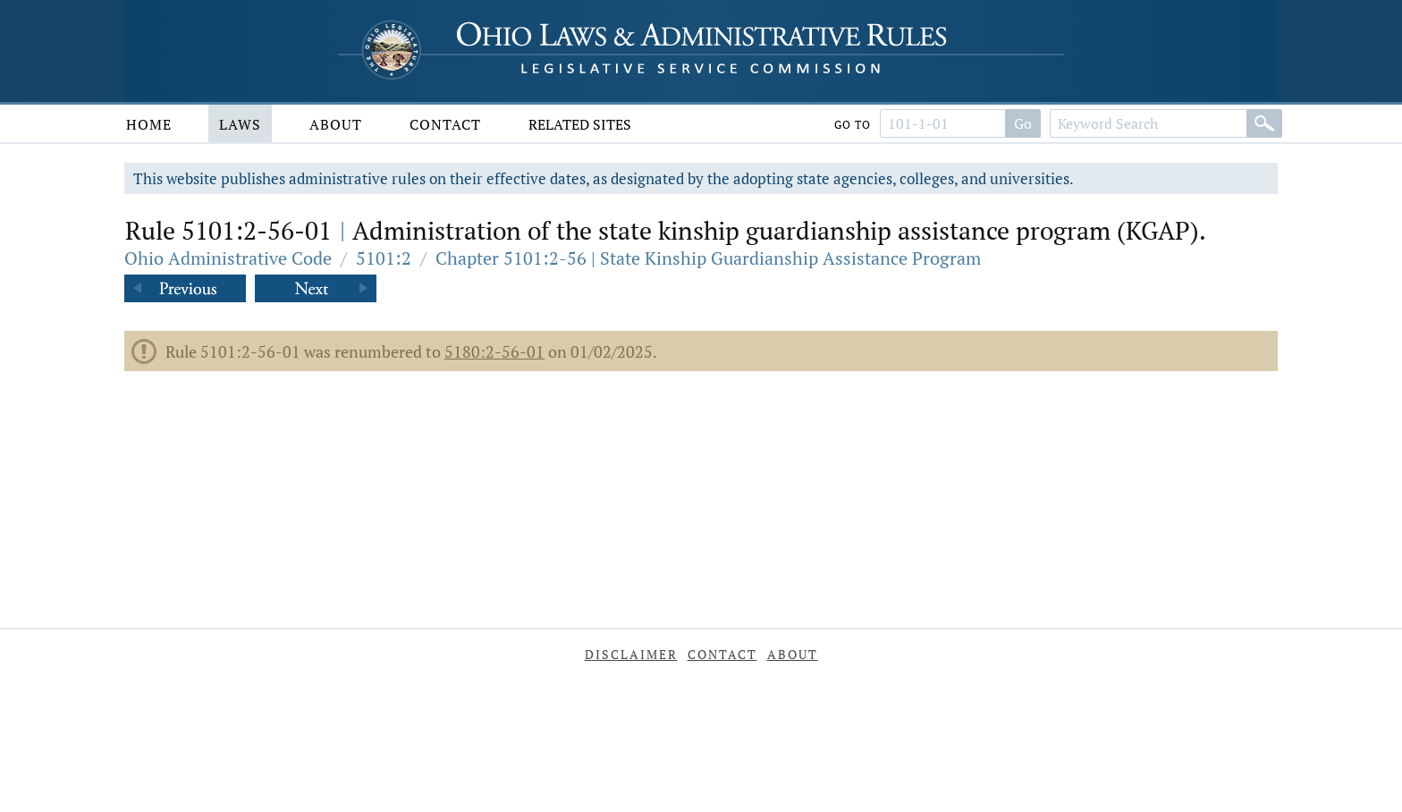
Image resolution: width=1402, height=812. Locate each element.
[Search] (1264, 123)
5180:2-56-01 (494, 351)
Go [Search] (1023, 123)
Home (149, 124)
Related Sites (579, 124)
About (335, 124)
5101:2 (383, 258)
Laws (240, 124)
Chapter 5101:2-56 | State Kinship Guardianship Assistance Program (708, 258)
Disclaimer (631, 654)
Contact (445, 124)
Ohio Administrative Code (228, 258)
